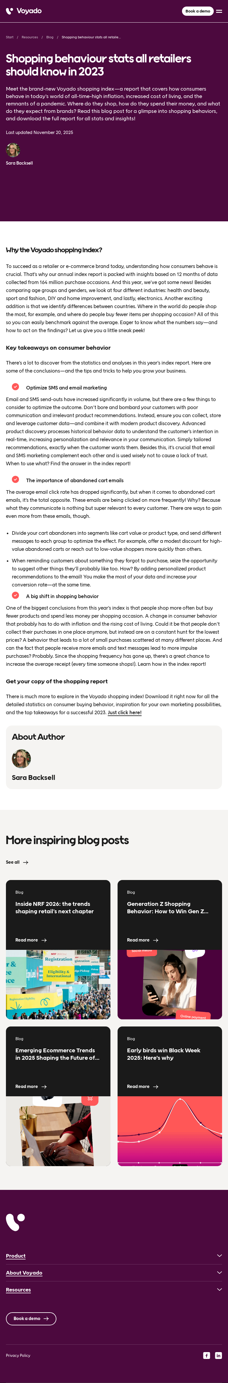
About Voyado (24, 1273)
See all (13, 862)
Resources (30, 37)
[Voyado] (24, 11)
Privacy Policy (18, 1355)
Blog (49, 37)
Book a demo (198, 11)
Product (16, 1256)
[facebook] (206, 1355)
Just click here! (125, 712)
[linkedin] (218, 1355)
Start (9, 37)
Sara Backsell (19, 163)
